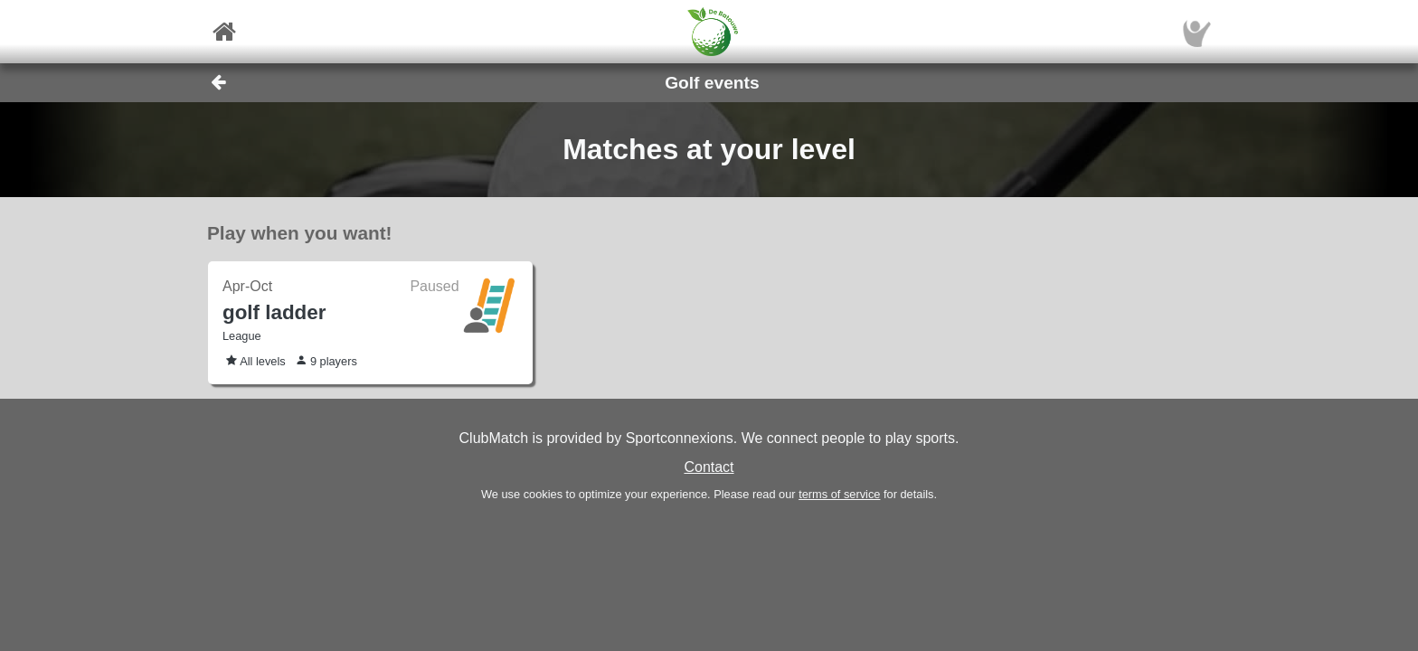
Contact (708, 467)
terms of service (839, 494)
